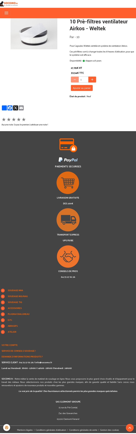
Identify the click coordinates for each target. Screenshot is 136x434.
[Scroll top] (130, 428)
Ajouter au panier (82, 88)
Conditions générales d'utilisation (51, 430)
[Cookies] (6, 427)
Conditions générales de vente (83, 430)
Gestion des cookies (109, 430)
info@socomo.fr (43, 362)
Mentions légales (25, 430)
